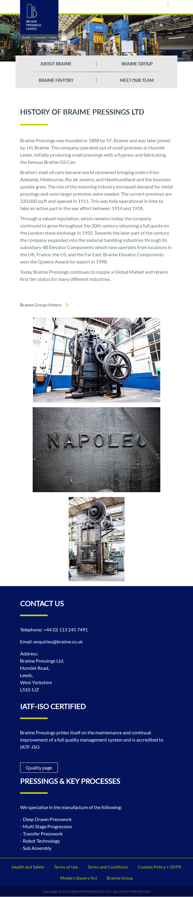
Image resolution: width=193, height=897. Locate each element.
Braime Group (137, 63)
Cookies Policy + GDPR (159, 866)
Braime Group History (40, 304)
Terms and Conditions (108, 866)
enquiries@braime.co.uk (58, 641)
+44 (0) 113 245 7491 (65, 629)
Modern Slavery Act (78, 877)
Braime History (56, 80)
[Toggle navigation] (168, 4)
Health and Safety (28, 866)
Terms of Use (66, 866)
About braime (56, 63)
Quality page (39, 767)
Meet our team (137, 80)
